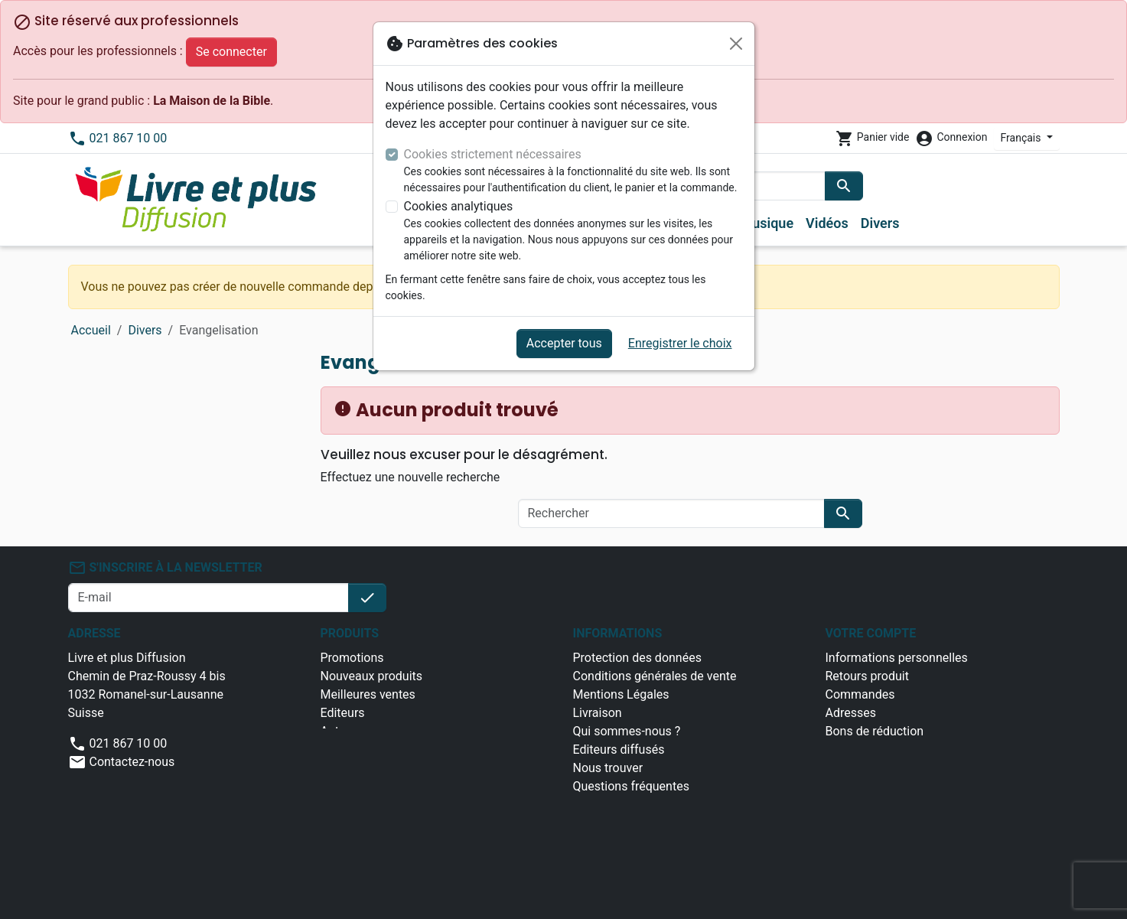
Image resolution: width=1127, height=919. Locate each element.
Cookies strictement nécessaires (492, 154)
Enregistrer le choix (680, 343)
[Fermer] (736, 43)
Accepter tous (564, 343)
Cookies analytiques (458, 206)
